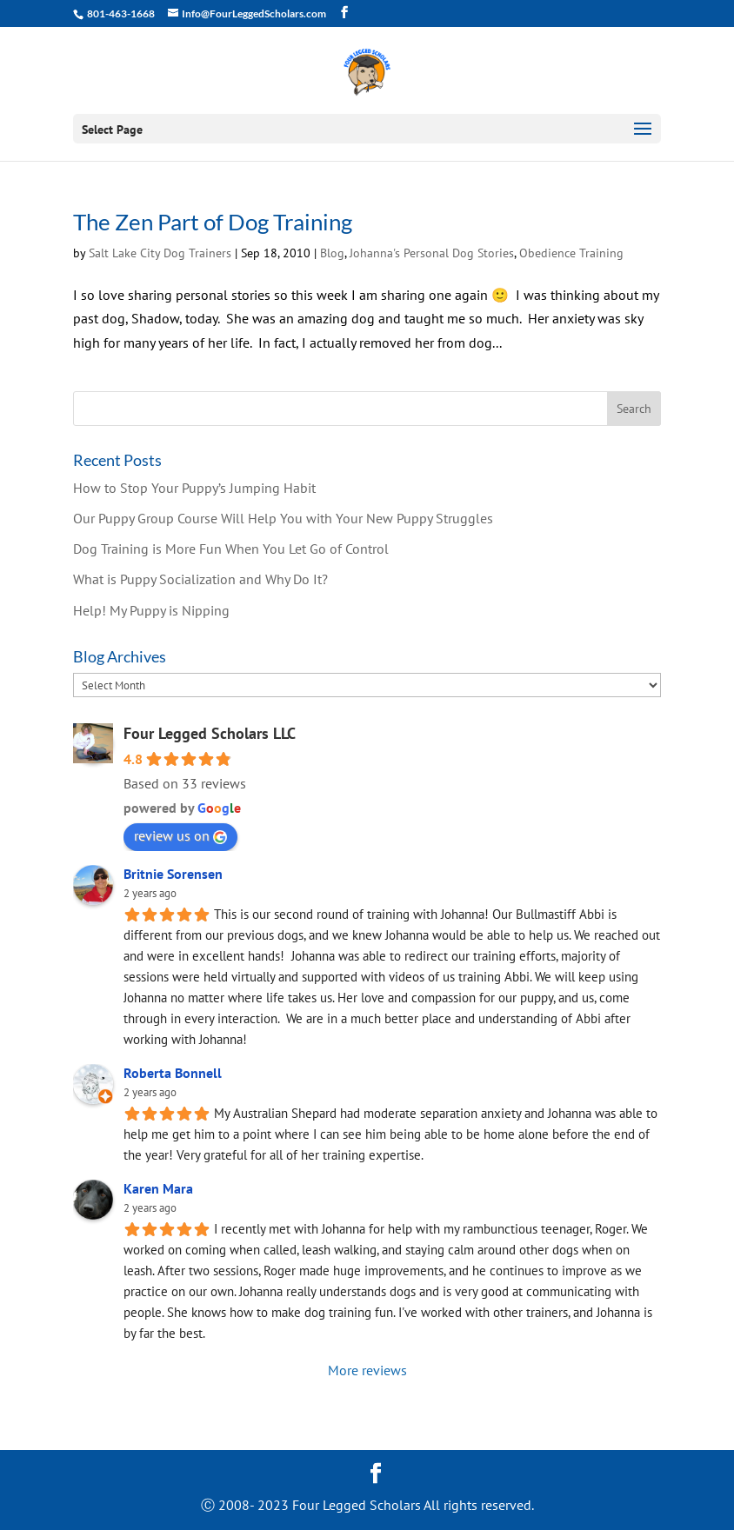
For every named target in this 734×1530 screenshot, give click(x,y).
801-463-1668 (120, 13)
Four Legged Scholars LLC (209, 733)
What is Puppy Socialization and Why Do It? (200, 579)
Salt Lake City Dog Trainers (160, 253)
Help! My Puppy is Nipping (151, 610)
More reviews (367, 1370)
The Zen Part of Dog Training (212, 222)
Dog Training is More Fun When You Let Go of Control (231, 548)
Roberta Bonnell (172, 1072)
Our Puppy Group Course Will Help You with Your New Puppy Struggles (283, 518)
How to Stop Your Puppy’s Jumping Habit (194, 487)
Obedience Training (571, 253)
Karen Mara (158, 1188)
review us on (180, 835)
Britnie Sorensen (173, 873)
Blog (332, 253)
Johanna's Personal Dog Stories (432, 253)
